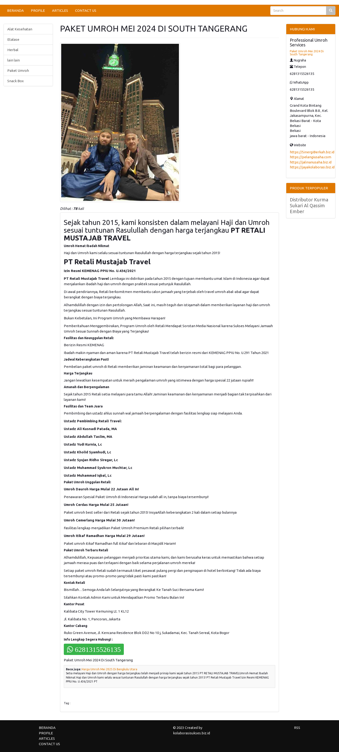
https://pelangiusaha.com (310, 157)
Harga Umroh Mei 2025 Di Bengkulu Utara (109, 669)
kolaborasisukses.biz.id (191, 733)
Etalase (13, 39)
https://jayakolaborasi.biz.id (312, 167)
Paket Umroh (18, 71)
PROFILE (38, 10)
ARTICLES (60, 10)
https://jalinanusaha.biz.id (310, 162)
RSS (297, 728)
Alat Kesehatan (19, 29)
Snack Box (15, 81)
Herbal (12, 50)
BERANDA (15, 10)
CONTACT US (85, 10)
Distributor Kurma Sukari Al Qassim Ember (309, 205)
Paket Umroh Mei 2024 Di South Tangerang (307, 53)
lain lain (13, 60)
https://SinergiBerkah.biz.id (312, 152)
